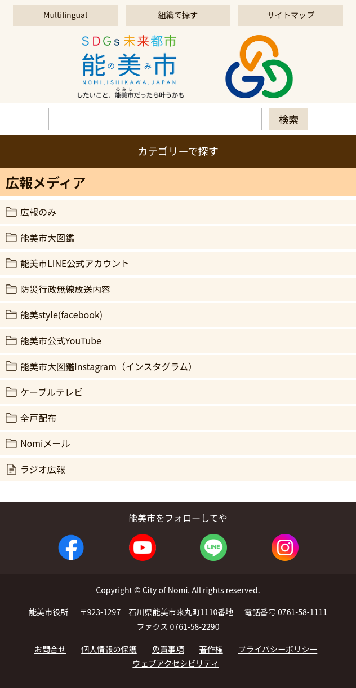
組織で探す (178, 14)
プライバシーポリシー (278, 649)
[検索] (155, 119)
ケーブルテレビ (51, 391)
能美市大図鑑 (47, 237)
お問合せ (50, 649)
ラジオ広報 (42, 469)
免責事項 (168, 649)
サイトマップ (290, 14)
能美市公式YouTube (60, 340)
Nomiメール (45, 443)
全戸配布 (38, 417)
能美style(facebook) (61, 314)
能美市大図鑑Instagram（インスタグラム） (108, 366)
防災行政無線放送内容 (65, 289)
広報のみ (38, 211)
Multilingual (65, 14)
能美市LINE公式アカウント (75, 263)
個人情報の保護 (109, 649)
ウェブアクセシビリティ (175, 663)
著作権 (210, 649)
